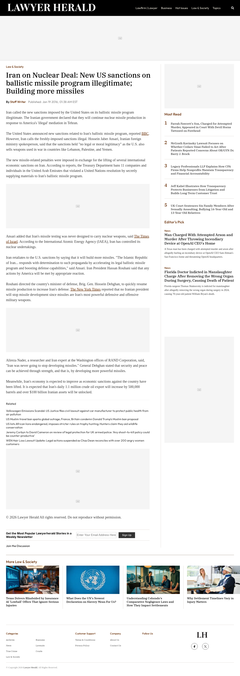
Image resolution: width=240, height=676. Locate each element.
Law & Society (200, 8)
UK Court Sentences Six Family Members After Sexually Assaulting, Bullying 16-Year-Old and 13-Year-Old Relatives (202, 209)
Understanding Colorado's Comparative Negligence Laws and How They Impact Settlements (150, 601)
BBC (145, 133)
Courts (39, 651)
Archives (10, 640)
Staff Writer (18, 102)
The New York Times (85, 289)
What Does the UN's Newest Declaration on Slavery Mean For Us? (91, 600)
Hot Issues (181, 8)
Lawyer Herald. (30, 667)
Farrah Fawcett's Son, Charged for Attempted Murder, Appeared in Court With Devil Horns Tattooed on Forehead (201, 127)
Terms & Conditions (85, 640)
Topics (217, 8)
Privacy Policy (82, 645)
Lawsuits (40, 645)
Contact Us (115, 645)
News (167, 230)
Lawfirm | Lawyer (147, 8)
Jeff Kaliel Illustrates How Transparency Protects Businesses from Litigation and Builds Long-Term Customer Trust (198, 189)
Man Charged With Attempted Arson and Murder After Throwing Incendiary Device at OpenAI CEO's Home (198, 239)
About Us (114, 640)
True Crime (11, 651)
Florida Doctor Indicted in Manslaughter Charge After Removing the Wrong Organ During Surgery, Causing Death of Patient (199, 276)
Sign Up (127, 534)
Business (166, 8)
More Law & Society (21, 561)
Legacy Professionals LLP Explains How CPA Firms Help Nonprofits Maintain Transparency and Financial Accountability (202, 170)
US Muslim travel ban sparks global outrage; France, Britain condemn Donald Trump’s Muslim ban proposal (72, 419)
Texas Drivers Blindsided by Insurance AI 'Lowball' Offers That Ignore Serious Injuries (32, 601)
